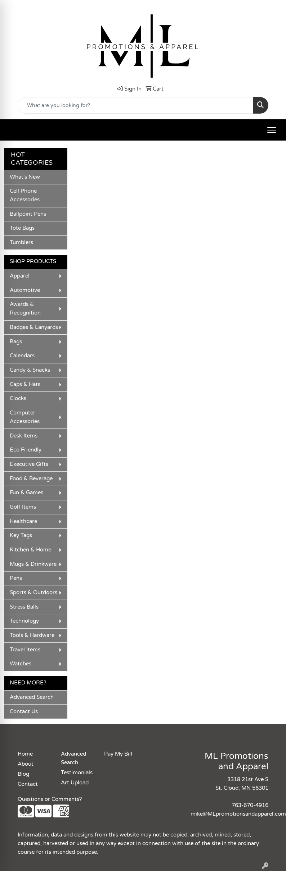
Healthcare (23, 521)
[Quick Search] (135, 105)
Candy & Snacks (30, 370)
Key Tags (21, 535)
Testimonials (77, 773)
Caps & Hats (25, 384)
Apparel (20, 276)
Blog (23, 774)
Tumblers (21, 242)
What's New (25, 177)
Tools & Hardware (32, 635)
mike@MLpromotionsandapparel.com (238, 814)
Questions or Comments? (50, 799)
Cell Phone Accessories (25, 195)
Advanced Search (32, 697)
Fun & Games (26, 493)
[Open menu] (271, 130)
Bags (16, 342)
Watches (20, 664)
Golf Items (23, 507)
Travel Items (25, 650)
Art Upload (75, 783)
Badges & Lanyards (34, 327)
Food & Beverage (31, 479)
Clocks (18, 398)
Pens (16, 578)
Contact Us (24, 712)
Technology (24, 621)
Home (25, 754)
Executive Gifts (29, 464)
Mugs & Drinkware (33, 564)
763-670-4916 (250, 805)
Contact (28, 784)
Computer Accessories (25, 417)
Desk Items (23, 436)
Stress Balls (24, 607)
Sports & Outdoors (33, 593)
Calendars (22, 356)
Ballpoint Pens (28, 214)
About (25, 764)
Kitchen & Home (30, 550)
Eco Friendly (25, 450)
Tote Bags (22, 228)
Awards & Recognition (25, 308)
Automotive (25, 290)
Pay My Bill (118, 754)
